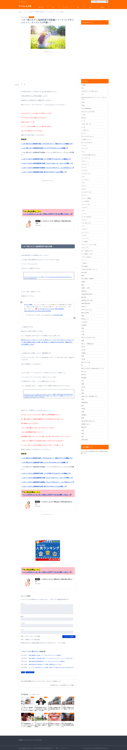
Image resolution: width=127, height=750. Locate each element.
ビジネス (83, 232)
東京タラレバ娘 (85, 357)
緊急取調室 (84, 397)
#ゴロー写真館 (28, 302)
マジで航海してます (86, 251)
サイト (22, 627)
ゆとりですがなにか (86, 141)
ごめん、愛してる (86, 123)
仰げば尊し (84, 269)
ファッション (65, 7)
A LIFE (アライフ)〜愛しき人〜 (89, 91)
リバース (83, 257)
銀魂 (82, 427)
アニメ (83, 150)
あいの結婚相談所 (86, 108)
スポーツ (83, 184)
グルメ (90, 7)
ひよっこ (83, 132)
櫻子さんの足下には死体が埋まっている (91, 363)
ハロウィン (84, 217)
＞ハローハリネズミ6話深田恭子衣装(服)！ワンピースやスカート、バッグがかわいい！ (47, 164)
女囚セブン (84, 302)
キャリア (83, 166)
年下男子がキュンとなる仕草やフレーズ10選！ (62, 683)
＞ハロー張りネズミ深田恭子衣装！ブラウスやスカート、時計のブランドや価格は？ (46, 140)
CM (82, 94)
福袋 (82, 388)
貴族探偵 (83, 409)
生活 (82, 375)
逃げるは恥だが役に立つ (87, 415)
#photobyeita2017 (29, 308)
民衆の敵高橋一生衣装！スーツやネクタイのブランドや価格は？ (45, 653)
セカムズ (83, 187)
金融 (82, 424)
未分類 (83, 354)
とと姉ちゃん (84, 129)
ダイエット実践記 (86, 196)
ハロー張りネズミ (33, 649)
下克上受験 (84, 263)
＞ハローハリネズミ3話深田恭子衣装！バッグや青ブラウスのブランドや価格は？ (45, 156)
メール (22, 621)
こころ (83, 120)
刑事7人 (83, 278)
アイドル (83, 144)
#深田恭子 (61, 306)
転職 (82, 412)
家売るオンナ (84, 315)
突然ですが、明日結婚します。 (89, 391)
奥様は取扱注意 (85, 299)
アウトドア (84, 147)
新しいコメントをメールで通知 (31, 634)
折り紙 (83, 345)
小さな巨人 (84, 318)
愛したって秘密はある (87, 339)
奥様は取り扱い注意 (86, 296)
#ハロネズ (52, 306)
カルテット (84, 159)
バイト (83, 223)
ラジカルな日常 (24, 6)
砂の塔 (83, 381)
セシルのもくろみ (86, 190)
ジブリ (83, 181)
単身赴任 (83, 287)
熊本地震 (83, 372)
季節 (82, 311)
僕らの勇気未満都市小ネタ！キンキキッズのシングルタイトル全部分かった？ (41, 679)
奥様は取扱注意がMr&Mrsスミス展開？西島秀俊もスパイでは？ (45, 662)
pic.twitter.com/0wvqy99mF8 (43, 308)
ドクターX (84, 205)
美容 (53, 7)
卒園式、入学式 (85, 284)
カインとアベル (85, 156)
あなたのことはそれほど (87, 111)
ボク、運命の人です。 (87, 248)
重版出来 (83, 421)
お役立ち (102, 7)
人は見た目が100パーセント (88, 266)
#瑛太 (56, 306)
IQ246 (83, 105)
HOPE (83, 102)
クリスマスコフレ (86, 172)
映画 (82, 351)
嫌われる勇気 (84, 308)
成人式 (83, 342)
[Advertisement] (48, 67)
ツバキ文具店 (84, 199)
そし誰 (83, 126)
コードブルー (84, 178)
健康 (82, 272)
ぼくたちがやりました (87, 135)
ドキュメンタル (85, 202)
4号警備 (83, 85)
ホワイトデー (84, 245)
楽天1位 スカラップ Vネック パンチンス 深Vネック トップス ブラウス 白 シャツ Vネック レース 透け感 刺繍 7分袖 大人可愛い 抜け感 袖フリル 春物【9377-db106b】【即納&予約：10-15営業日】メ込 (47, 339)
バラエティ (84, 226)
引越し (83, 330)
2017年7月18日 (58, 312)
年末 (82, 327)
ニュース (83, 211)
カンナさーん (84, 163)
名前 (22, 614)
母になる (83, 366)
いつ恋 (83, 114)
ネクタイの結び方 (86, 214)
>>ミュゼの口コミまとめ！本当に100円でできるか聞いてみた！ (47, 211)
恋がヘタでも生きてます (87, 333)
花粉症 (83, 403)
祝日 (82, 384)
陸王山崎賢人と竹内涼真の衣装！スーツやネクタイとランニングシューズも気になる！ (51, 656)
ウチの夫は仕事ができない (88, 153)
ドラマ (25, 11)
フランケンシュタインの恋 (88, 242)
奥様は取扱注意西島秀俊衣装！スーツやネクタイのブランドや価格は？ (47, 659)
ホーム (20, 11)
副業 (82, 281)
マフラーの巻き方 (86, 254)
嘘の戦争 (83, 293)
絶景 (82, 394)
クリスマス (84, 169)
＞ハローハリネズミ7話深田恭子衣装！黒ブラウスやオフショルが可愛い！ (43, 169)
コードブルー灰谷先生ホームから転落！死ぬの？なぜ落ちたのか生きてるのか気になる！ (52, 665)
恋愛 (78, 7)
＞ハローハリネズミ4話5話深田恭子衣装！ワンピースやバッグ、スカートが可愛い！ (46, 160)
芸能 (82, 406)
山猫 (82, 324)
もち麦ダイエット (86, 138)
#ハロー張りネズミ (43, 306)
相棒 (82, 378)
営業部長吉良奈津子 (86, 290)
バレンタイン (84, 229)
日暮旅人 (83, 348)
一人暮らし (84, 260)
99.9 (82, 88)
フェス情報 (84, 238)
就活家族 (83, 321)
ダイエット (84, 193)
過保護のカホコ (85, 418)
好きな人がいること (86, 305)
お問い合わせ (41, 7)
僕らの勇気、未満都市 (87, 275)
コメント (23, 601)
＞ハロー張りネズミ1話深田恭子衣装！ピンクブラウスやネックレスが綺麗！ (43, 145)
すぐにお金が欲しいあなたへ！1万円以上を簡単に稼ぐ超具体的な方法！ (35, 745)
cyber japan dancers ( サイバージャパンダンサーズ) (93, 98)
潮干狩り (83, 369)
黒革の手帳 (84, 433)
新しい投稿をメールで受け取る (31, 637)
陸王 (82, 430)
